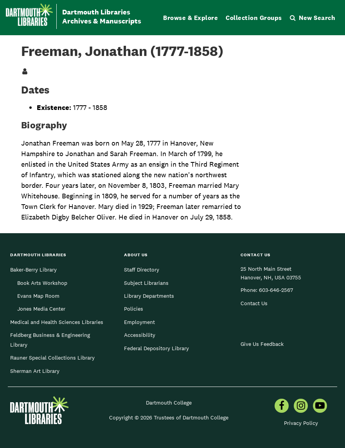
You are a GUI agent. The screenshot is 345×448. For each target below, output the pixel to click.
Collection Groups (254, 18)
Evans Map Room (38, 295)
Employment (139, 322)
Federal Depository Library (156, 348)
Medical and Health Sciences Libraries (56, 322)
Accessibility (139, 334)
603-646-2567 (276, 289)
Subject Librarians (146, 282)
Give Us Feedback (262, 343)
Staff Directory (141, 269)
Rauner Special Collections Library (52, 357)
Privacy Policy (301, 422)
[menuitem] (282, 406)
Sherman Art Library (34, 370)
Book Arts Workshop (42, 282)
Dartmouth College (169, 402)
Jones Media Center (41, 308)
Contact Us (254, 303)
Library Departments (149, 295)
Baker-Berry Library (33, 269)
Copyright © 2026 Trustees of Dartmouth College (168, 417)
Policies (133, 308)
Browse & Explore (190, 18)
